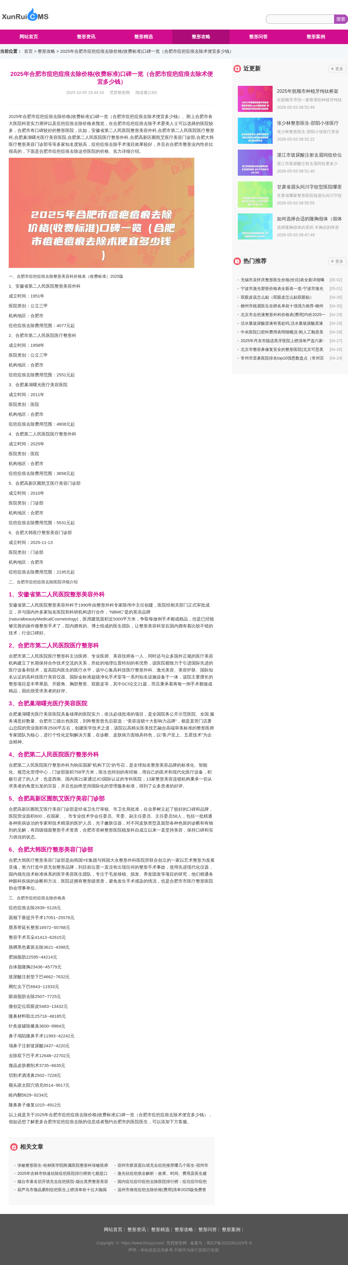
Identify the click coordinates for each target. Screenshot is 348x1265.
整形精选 (143, 36)
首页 (28, 51)
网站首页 (28, 36)
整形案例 (316, 36)
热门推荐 (255, 261)
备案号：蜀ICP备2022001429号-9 (221, 1243)
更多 (339, 68)
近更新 (252, 68)
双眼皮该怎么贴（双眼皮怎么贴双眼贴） (277, 297)
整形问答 (258, 36)
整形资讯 (86, 36)
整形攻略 (201, 36)
